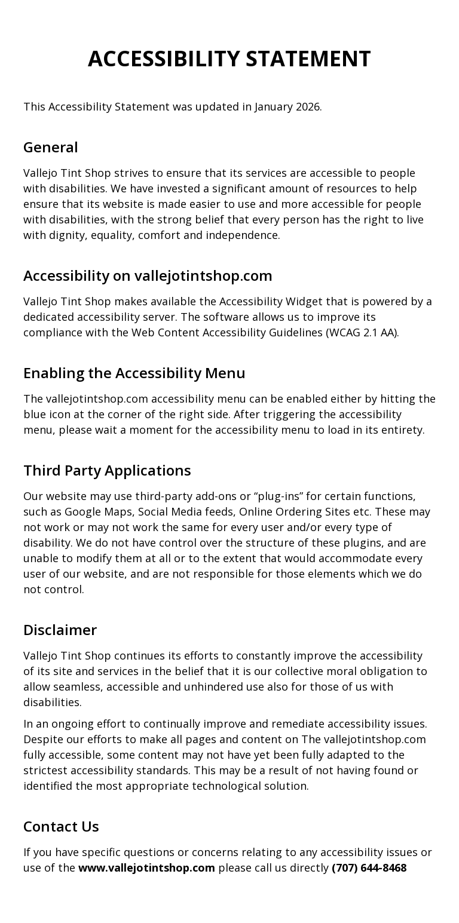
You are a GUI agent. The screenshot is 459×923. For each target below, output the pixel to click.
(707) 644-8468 (369, 867)
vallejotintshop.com (203, 275)
